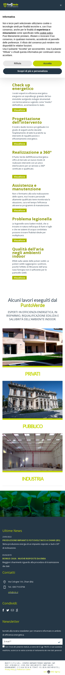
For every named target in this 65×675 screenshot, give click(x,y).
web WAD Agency (52, 672)
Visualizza (19, 110)
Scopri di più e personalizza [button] (32, 71)
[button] (60, 5)
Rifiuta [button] (17, 63)
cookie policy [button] (46, 33)
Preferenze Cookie (23, 669)
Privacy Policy (10, 669)
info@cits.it (13, 592)
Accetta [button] (47, 63)
